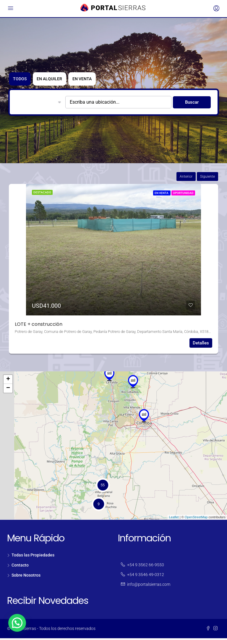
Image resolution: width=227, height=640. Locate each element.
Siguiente (207, 178)
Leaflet (174, 519)
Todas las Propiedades (33, 556)
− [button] (8, 390)
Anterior (186, 178)
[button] (17, 623)
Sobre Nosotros (26, 577)
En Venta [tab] (93, 80)
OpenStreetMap (196, 519)
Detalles (201, 344)
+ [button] (8, 381)
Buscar (192, 104)
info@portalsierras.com (148, 586)
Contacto (20, 566)
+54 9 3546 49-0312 (145, 576)
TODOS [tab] (21, 80)
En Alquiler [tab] (56, 80)
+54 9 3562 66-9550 (145, 566)
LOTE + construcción (38, 326)
